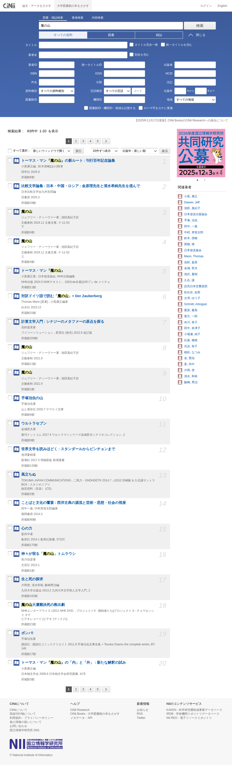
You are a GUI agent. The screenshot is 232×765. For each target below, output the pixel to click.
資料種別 (31, 91)
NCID (169, 73)
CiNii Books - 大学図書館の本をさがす (95, 713)
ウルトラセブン (34, 423)
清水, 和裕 (190, 376)
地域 (170, 99)
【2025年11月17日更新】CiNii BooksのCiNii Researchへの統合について (181, 120)
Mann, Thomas (193, 256)
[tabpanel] (201, 153)
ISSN (98, 73)
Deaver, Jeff (192, 202)
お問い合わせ (18, 726)
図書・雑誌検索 (53, 17)
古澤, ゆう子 (192, 298)
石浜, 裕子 (190, 346)
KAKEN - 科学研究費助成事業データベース (194, 710)
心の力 (26, 528)
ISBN (33, 73)
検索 (199, 25)
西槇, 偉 (189, 244)
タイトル (31, 45)
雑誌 (159, 35)
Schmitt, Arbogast (195, 304)
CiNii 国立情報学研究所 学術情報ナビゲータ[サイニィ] (9, 6)
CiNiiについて (18, 710)
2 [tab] (206, 180)
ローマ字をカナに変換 (155, 108)
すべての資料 (63, 35)
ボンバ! (27, 633)
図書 (111, 35)
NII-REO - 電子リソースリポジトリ (189, 718)
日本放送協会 (193, 250)
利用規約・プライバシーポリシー (31, 718)
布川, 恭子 (190, 322)
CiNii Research (80, 710)
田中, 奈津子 (192, 328)
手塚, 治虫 (190, 220)
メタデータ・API (81, 718)
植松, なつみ (192, 352)
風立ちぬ (28, 474)
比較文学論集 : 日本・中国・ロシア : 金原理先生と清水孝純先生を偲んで (80, 186)
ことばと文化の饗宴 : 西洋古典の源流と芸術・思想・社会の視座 (73, 503)
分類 (99, 82)
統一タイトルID (92, 64)
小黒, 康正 (190, 196)
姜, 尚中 (189, 364)
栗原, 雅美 (190, 310)
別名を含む (139, 54)
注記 (170, 82)
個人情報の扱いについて (26, 722)
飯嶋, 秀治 (190, 382)
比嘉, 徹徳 (190, 340)
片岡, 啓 (189, 370)
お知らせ (142, 710)
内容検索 (97, 17)
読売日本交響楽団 (195, 286)
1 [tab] (199, 180)
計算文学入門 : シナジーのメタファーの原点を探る (62, 322)
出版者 (168, 64)
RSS (140, 713)
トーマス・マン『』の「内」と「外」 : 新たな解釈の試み (73, 662)
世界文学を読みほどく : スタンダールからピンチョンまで (68, 449)
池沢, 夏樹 (190, 274)
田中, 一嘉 (190, 226)
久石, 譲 (189, 280)
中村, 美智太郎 (193, 232)
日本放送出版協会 (195, 214)
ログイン (206, 5)
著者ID (32, 64)
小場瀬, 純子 (192, 334)
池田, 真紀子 (192, 208)
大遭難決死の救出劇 (43, 605)
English (222, 5)
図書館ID (31, 99)
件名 (34, 82)
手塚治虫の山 (32, 398)
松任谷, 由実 (192, 292)
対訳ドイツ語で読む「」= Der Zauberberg (61, 296)
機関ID (97, 99)
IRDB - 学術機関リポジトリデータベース (193, 713)
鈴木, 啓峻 (190, 238)
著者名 (32, 55)
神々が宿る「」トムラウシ (48, 554)
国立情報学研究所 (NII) (24, 730)
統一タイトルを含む (176, 44)
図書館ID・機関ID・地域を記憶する (110, 108)
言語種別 (96, 91)
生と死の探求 (32, 579)
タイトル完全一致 (143, 44)
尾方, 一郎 (190, 316)
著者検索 (77, 17)
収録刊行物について (23, 713)
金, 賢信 (189, 358)
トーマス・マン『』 (43, 270)
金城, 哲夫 (190, 268)
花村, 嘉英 (190, 262)
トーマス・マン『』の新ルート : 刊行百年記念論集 (68, 160)
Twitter (141, 718)
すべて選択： (19, 151)
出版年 (168, 91)
